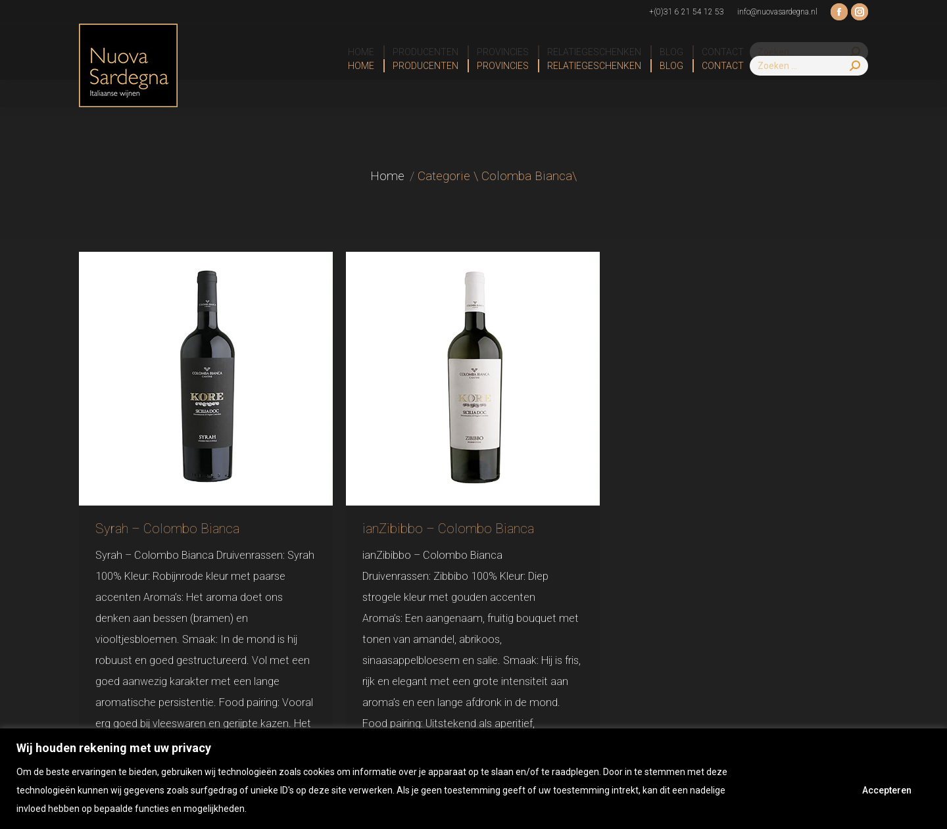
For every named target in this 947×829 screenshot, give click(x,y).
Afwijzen (800, 790)
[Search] (809, 66)
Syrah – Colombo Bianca (167, 528)
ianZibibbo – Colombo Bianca (448, 528)
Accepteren (886, 790)
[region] (473, 778)
